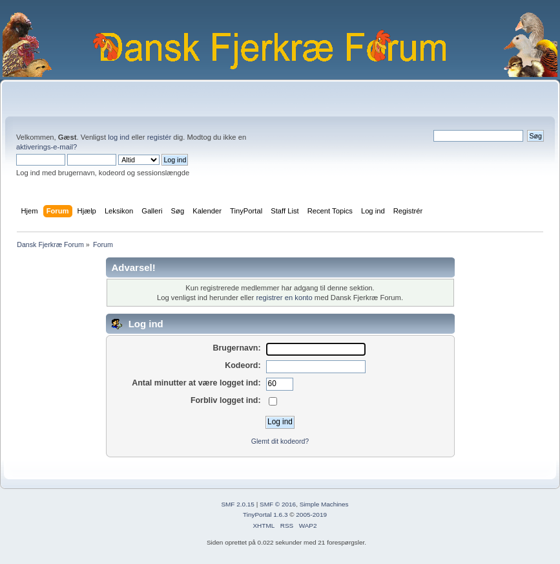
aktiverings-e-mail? (46, 147)
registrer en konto (284, 297)
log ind (118, 137)
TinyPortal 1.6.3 (265, 514)
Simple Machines (324, 504)
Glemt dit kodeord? (280, 441)
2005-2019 (311, 514)
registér (159, 137)
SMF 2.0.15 (237, 504)
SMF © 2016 (278, 504)
